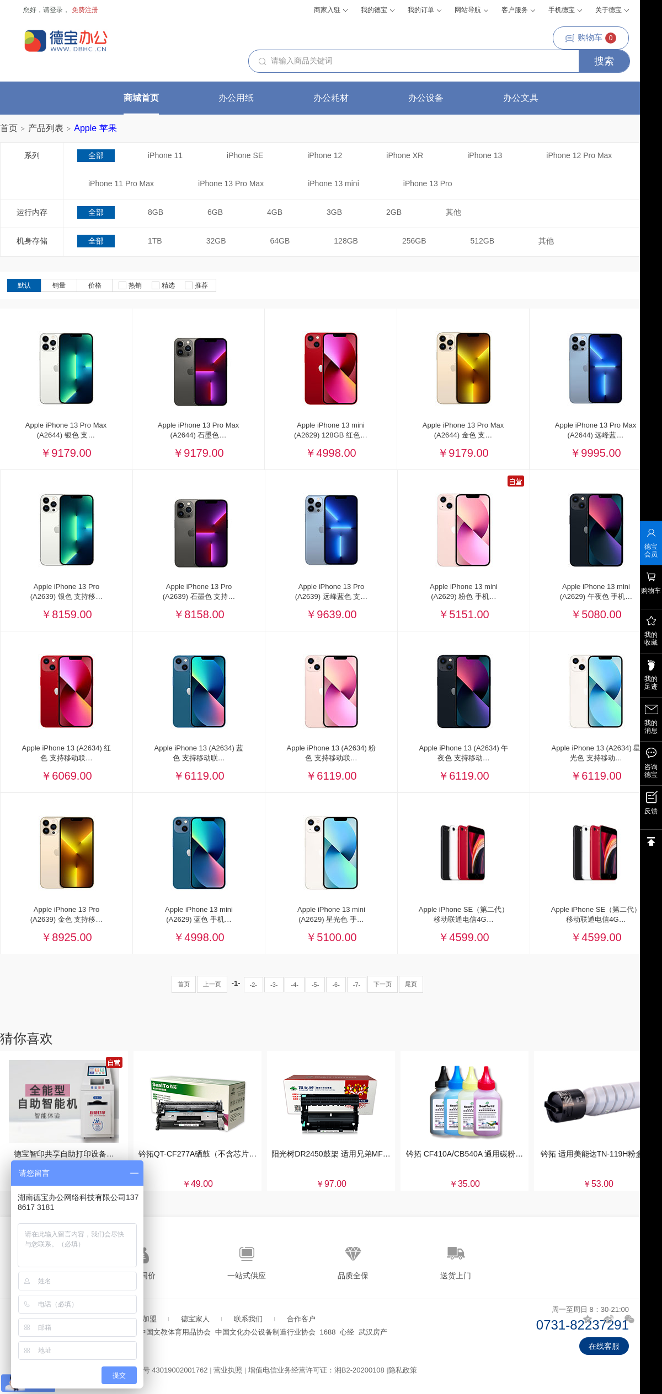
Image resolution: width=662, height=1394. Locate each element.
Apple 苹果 (95, 128)
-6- (335, 984)
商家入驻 (331, 10)
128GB (346, 240)
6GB (215, 212)
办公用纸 (236, 97)
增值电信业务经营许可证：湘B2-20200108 (316, 1370)
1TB (155, 240)
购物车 (590, 38)
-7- (356, 984)
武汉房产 (373, 1332)
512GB (483, 240)
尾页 (411, 984)
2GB (394, 212)
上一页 (212, 984)
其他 (453, 212)
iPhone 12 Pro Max (579, 155)
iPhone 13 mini (333, 183)
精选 (163, 285)
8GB (155, 212)
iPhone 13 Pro (427, 183)
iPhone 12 (324, 155)
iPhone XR (404, 155)
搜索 (604, 61)
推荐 (196, 285)
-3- (273, 984)
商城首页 (141, 97)
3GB (334, 212)
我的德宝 (377, 10)
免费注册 (85, 10)
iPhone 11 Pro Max (121, 183)
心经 (347, 1332)
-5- (315, 984)
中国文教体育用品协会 (175, 1332)
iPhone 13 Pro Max (231, 183)
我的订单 (424, 10)
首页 (9, 128)
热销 (130, 285)
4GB (274, 212)
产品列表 (45, 128)
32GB (216, 240)
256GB (414, 240)
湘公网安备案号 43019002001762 (154, 1370)
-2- (253, 984)
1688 (328, 1332)
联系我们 (248, 1319)
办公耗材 (331, 97)
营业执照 (227, 1370)
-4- (294, 984)
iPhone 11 (165, 155)
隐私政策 (402, 1370)
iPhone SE (245, 155)
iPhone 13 (484, 155)
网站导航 (471, 10)
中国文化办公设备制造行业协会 (265, 1332)
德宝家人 (195, 1319)
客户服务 (518, 10)
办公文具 (520, 97)
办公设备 (426, 97)
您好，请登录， (46, 10)
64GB (280, 240)
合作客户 (301, 1319)
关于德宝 (612, 10)
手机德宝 (565, 10)
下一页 (382, 984)
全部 (96, 155)
